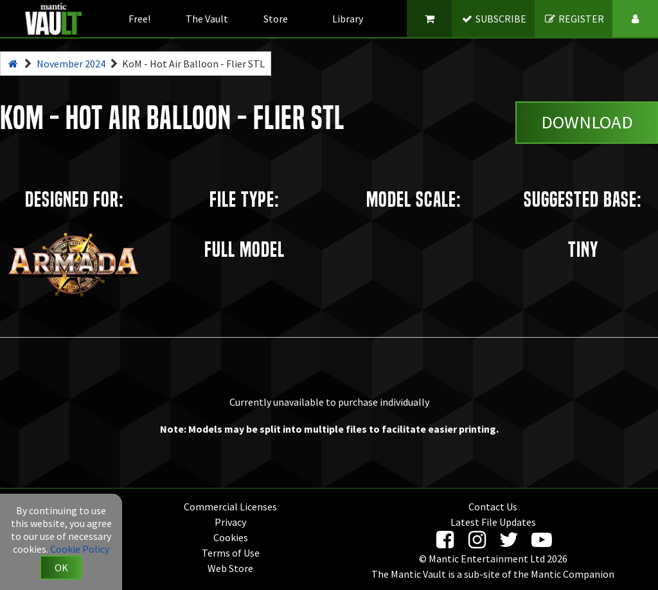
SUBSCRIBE (494, 18)
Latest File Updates (493, 522)
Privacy (230, 522)
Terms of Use (231, 552)
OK (61, 567)
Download (587, 122)
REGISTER (574, 18)
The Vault (207, 18)
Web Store (230, 568)
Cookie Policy (79, 548)
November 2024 (71, 63)
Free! (139, 18)
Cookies (230, 537)
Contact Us (492, 506)
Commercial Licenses (230, 506)
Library (347, 18)
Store (275, 18)
